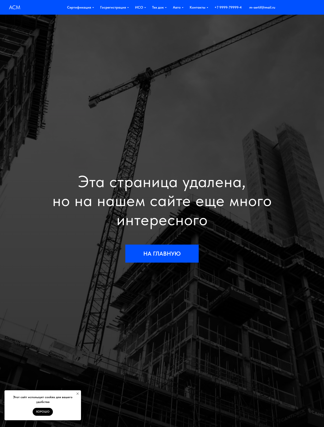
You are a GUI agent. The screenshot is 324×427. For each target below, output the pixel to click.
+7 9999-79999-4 (228, 7)
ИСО (139, 7)
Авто (177, 7)
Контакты (197, 7)
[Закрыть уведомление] (77, 393)
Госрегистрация (113, 7)
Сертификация (79, 7)
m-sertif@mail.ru (262, 7)
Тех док (158, 7)
